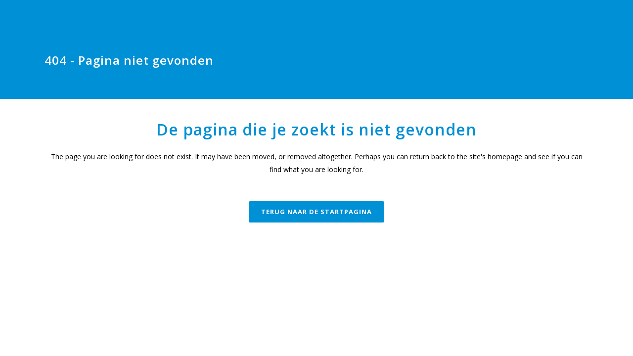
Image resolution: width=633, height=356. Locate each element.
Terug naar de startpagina (316, 211)
